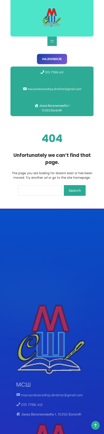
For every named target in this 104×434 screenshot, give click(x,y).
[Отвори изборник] (52, 38)
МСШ (23, 417)
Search (75, 190)
